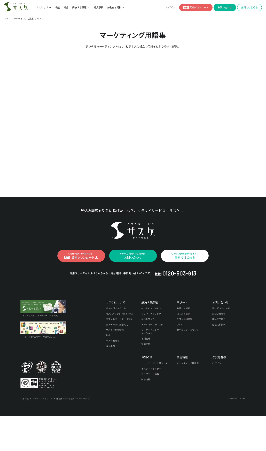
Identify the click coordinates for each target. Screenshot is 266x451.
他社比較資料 (218, 324)
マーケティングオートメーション (152, 331)
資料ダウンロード (221, 308)
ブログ (180, 324)
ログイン (171, 7)
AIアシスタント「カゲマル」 (120, 313)
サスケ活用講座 (184, 319)
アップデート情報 (150, 374)
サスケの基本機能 (115, 329)
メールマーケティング (152, 324)
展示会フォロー (149, 319)
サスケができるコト (116, 308)
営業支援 (145, 344)
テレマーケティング (151, 313)
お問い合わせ (218, 313)
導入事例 (98, 7)
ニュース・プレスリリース (154, 363)
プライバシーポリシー (42, 398)
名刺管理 (145, 338)
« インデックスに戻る (61, 177)
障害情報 (145, 379)
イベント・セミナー (151, 368)
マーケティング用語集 (188, 363)
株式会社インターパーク (75, 398)
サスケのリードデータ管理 (119, 319)
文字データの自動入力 (117, 324)
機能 (57, 7)
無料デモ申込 (218, 319)
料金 (66, 7)
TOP (6, 18)
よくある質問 (183, 313)
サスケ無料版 (112, 340)
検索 (205, 156)
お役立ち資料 (114, 7)
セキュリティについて (188, 329)
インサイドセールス (151, 308)
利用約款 (24, 398)
